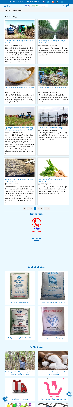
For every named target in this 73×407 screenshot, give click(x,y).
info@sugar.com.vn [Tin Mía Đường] (34, 2)
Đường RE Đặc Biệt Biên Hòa (20, 302)
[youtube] (53, 2)
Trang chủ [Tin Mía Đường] (7, 10)
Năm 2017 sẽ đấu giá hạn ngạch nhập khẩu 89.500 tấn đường (19, 180)
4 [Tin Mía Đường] (41, 208)
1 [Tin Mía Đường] (31, 208)
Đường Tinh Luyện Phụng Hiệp (53, 338)
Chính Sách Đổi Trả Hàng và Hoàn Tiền (53, 399)
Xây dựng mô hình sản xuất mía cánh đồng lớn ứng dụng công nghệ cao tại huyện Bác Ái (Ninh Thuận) (19, 129)
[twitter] (48, 2)
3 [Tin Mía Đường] (38, 208)
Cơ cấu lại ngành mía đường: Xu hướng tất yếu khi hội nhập (52, 42)
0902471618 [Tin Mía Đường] (20, 2)
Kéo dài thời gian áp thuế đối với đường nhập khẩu (19, 88)
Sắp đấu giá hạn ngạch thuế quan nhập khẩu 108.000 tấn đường (53, 373)
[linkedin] (62, 2)
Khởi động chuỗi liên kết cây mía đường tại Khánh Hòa (19, 42)
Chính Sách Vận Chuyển (20, 399)
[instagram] (57, 2)
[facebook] (43, 2)
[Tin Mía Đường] (36, 5)
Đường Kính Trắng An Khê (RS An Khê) (20, 338)
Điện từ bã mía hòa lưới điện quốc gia (50, 128)
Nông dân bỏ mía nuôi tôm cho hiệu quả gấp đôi (53, 88)
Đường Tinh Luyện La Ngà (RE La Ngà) (53, 302)
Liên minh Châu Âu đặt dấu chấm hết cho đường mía (51, 180)
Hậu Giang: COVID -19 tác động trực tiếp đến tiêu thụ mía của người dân (20, 373)
